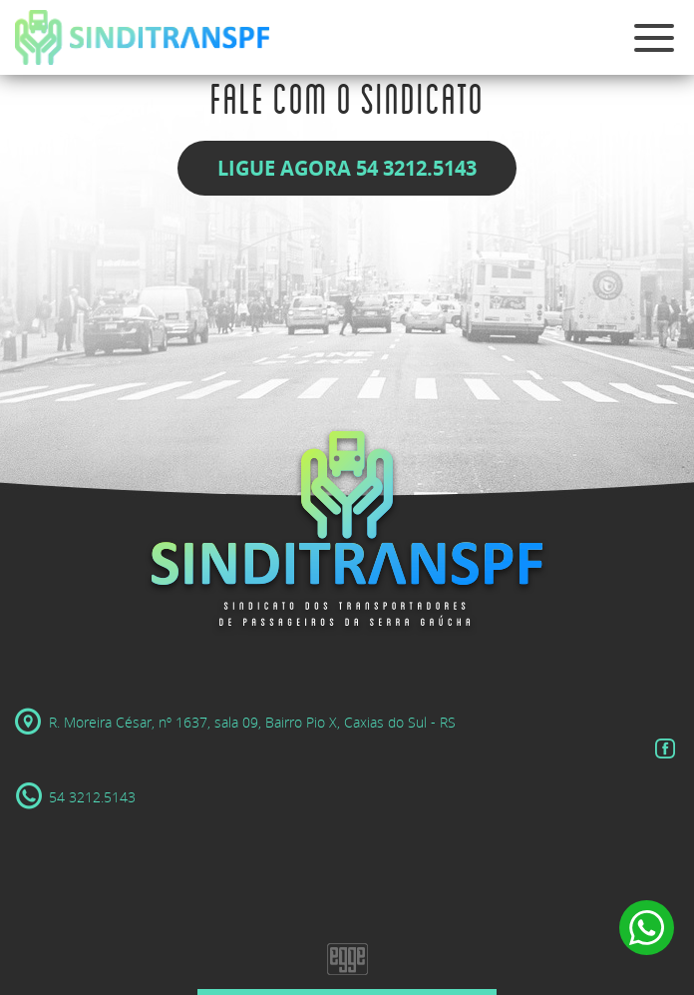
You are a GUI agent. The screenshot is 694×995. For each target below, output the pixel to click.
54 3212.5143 (75, 796)
